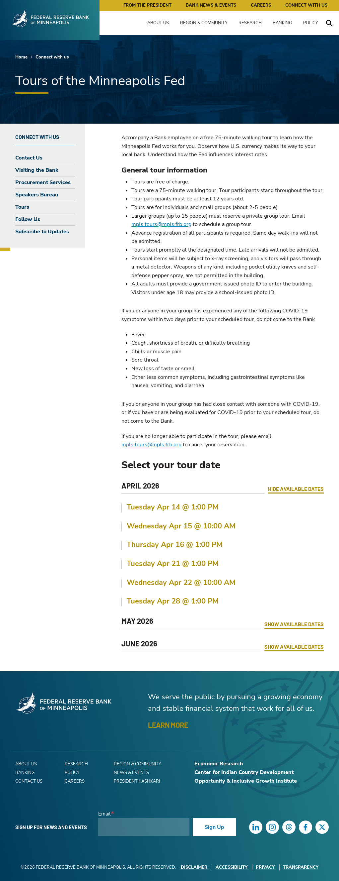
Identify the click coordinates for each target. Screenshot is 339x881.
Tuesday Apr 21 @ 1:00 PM (173, 564)
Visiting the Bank (36, 170)
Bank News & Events (211, 5)
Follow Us (27, 219)
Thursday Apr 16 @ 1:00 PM (175, 545)
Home (21, 57)
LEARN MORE (168, 724)
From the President (147, 5)
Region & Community (204, 23)
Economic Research (218, 763)
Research (250, 23)
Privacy (266, 867)
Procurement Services (43, 182)
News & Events (131, 773)
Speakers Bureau (36, 194)
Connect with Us (306, 5)
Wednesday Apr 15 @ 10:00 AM (181, 526)
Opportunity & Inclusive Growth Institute (245, 781)
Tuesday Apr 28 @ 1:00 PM (173, 601)
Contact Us (28, 158)
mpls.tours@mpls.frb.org (161, 224)
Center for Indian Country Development (244, 772)
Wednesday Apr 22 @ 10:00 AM (181, 583)
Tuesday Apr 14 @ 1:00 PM (173, 507)
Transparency (300, 867)
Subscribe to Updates (42, 231)
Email (104, 814)
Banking (282, 23)
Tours (22, 207)
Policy (310, 23)
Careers (261, 5)
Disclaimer (194, 867)
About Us (158, 23)
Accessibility (232, 867)
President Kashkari (137, 781)
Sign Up (214, 827)
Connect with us (52, 57)
